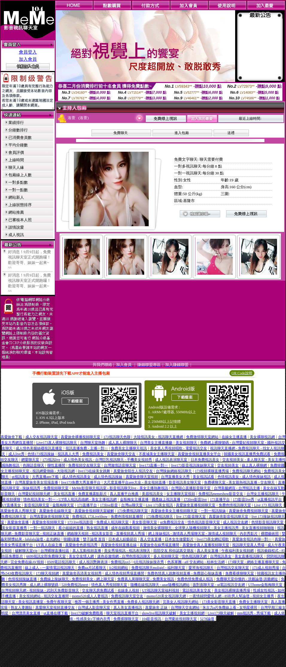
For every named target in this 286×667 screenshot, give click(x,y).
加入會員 (28, 59)
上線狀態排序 (20, 205)
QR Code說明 (242, 373)
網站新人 (16, 197)
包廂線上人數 (20, 175)
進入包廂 (181, 133)
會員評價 (16, 152)
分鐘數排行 (18, 130)
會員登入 (28, 52)
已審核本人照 (20, 220)
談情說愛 (16, 227)
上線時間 (16, 160)
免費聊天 (120, 133)
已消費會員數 (20, 137)
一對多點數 (18, 182)
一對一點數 (18, 190)
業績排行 (16, 122)
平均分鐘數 (18, 145)
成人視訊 (16, 235)
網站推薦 (16, 212)
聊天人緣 (16, 167)
